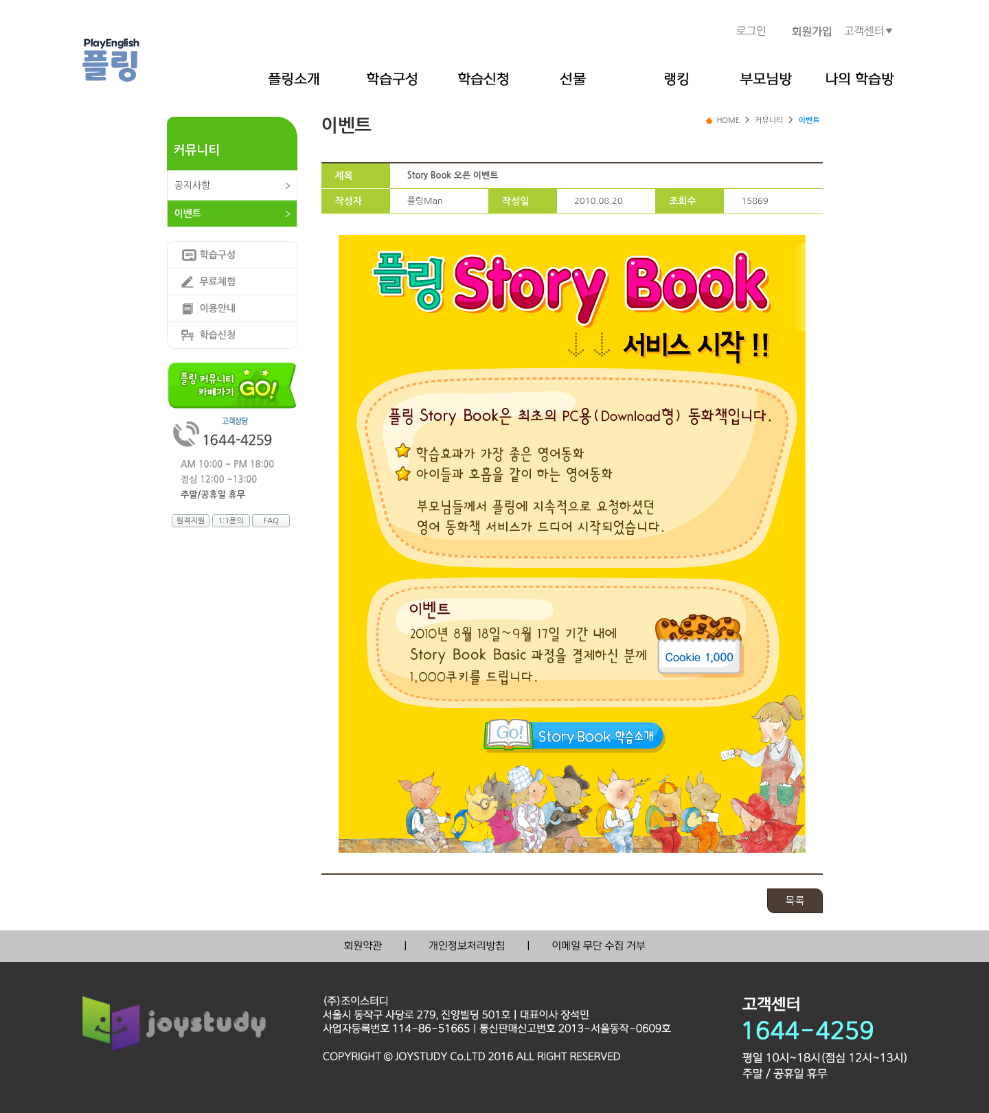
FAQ (271, 521)
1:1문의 (230, 521)
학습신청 (218, 335)
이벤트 (187, 213)
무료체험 (218, 281)
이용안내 (218, 308)
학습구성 (218, 255)
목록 (794, 900)
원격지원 (191, 521)
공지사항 (192, 185)
